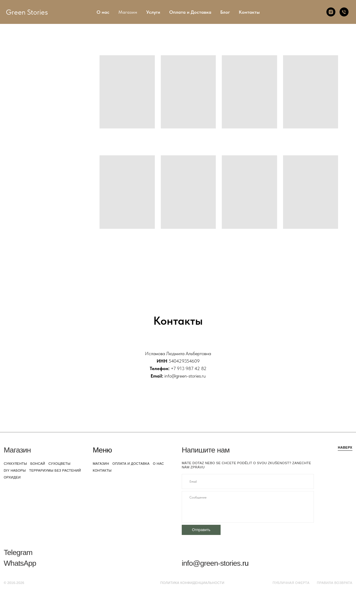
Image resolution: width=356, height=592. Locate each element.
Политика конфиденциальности (192, 583)
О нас (103, 12)
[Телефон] (344, 11)
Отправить (201, 530)
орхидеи (12, 477)
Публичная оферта (291, 583)
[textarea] (248, 506)
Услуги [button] (153, 12)
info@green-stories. (212, 563)
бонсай (37, 463)
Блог (225, 12)
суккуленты (15, 463)
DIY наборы (15, 470)
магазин (101, 463)
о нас (158, 463)
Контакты (249, 12)
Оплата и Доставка (190, 12)
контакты (102, 470)
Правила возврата (334, 583)
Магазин (127, 12)
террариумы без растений (55, 470)
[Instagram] (330, 11)
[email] (248, 481)
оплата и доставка (130, 463)
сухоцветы (59, 463)
